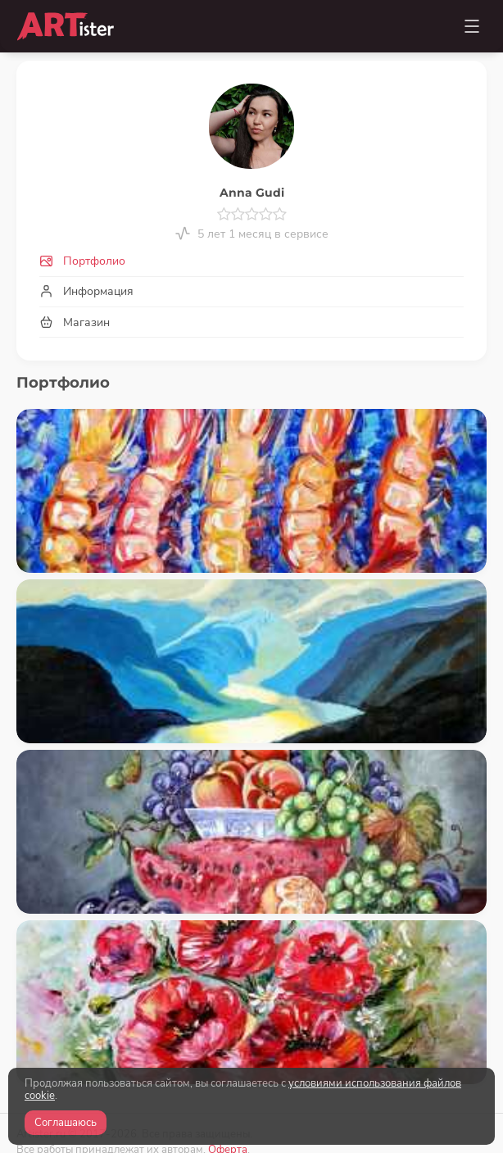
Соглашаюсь (65, 1122)
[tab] (251, 262)
